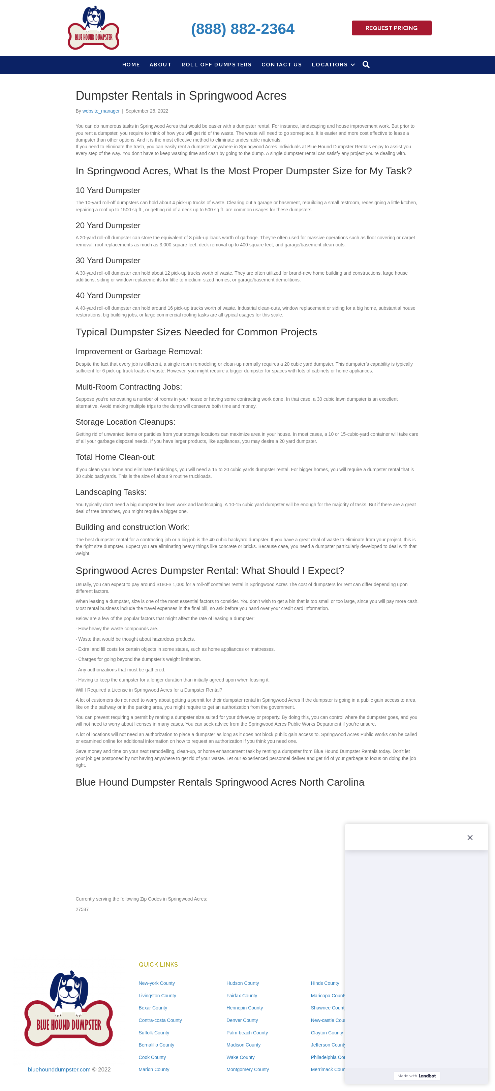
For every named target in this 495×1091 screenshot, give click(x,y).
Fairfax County (241, 995)
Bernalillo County (157, 1045)
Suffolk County (154, 1032)
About (161, 64)
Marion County (154, 1069)
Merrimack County (330, 1069)
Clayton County (327, 1032)
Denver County (242, 1020)
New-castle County (331, 1020)
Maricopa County (329, 995)
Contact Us (281, 64)
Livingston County (157, 995)
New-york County (157, 983)
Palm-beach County (247, 1032)
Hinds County (325, 983)
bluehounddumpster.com (59, 1069)
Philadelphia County (332, 1057)
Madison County (243, 1045)
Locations (330, 64)
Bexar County (153, 1007)
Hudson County (242, 983)
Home (131, 64)
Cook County (152, 1057)
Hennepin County (244, 1007)
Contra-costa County (160, 1020)
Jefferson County (329, 1045)
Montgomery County (247, 1069)
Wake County (240, 1057)
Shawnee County (329, 1007)
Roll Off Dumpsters (217, 64)
